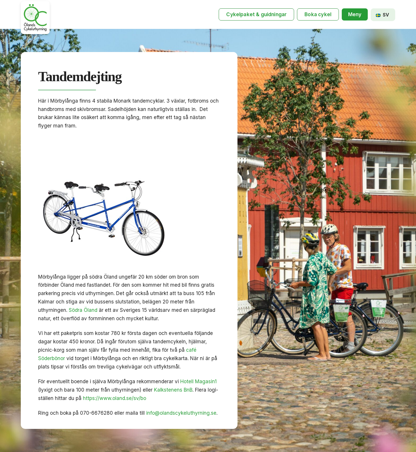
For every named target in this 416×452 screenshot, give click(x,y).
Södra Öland (83, 310)
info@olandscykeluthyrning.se (181, 413)
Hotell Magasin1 (198, 381)
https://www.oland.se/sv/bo (114, 398)
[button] (355, 14)
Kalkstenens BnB (173, 390)
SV (382, 15)
